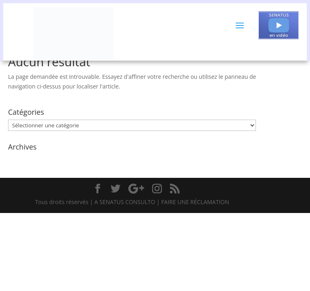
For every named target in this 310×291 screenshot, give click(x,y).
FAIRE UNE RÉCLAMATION (195, 202)
